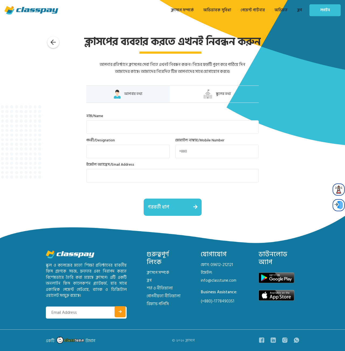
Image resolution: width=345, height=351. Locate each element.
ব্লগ (299, 10)
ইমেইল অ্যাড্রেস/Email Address (110, 164)
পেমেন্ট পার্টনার (253, 10)
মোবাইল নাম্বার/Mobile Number (200, 140)
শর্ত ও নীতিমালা (160, 288)
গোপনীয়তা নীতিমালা (164, 296)
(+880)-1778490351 (217, 301)
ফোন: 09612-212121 (217, 264)
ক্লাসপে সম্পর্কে (182, 10)
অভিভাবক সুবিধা (217, 10)
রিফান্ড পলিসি (158, 304)
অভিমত (281, 10)
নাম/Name (94, 116)
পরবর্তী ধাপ (175, 207)
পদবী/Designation (100, 140)
